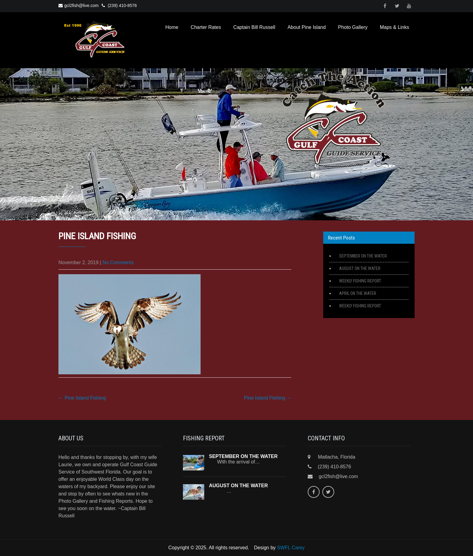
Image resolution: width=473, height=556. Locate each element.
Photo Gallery (353, 27)
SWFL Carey (291, 547)
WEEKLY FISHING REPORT (360, 280)
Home (171, 27)
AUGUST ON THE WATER (359, 268)
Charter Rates (206, 27)
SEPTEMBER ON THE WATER (363, 256)
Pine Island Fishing (82, 397)
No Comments (118, 262)
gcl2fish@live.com (78, 5)
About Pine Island (307, 27)
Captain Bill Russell (254, 27)
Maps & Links (394, 27)
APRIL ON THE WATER (357, 293)
